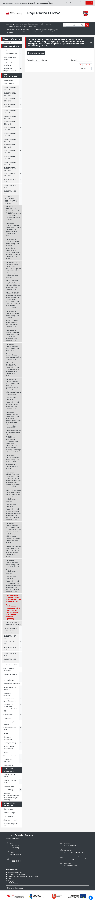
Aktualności (7, 43)
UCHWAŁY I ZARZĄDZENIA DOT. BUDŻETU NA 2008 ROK (21, 26)
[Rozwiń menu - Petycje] (20, 733)
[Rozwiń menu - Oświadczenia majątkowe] (20, 64)
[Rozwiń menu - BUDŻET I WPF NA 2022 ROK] (20, 111)
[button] (80, 64)
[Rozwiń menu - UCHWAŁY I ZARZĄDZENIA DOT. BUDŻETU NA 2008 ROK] (20, 200)
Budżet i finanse (33, 24)
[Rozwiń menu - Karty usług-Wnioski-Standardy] (20, 688)
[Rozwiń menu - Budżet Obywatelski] (20, 665)
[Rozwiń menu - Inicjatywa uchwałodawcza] (20, 679)
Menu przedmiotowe (21, 24)
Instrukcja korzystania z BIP (11, 825)
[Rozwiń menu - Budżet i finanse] (20, 83)
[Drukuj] (91, 43)
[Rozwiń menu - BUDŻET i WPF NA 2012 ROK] (20, 169)
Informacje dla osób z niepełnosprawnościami (23, 877)
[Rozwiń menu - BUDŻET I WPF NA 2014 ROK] (20, 157)
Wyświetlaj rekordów (37, 60)
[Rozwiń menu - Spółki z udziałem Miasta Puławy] (20, 747)
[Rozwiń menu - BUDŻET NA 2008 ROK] (20, 192)
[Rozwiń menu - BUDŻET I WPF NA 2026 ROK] (20, 88)
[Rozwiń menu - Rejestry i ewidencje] (20, 743)
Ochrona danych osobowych (8, 723)
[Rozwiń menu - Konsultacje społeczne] (20, 694)
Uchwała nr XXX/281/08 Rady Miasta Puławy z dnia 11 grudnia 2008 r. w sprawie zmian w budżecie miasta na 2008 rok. (13, 551)
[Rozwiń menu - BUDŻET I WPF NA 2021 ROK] (20, 117)
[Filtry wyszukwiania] (64, 25)
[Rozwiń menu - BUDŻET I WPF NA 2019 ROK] (20, 129)
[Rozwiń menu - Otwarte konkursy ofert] (20, 729)
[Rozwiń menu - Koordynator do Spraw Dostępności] (20, 700)
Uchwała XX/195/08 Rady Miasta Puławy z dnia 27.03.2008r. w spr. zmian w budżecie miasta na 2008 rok (13, 285)
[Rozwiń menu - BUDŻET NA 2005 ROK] (20, 648)
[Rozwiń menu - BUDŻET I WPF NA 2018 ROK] (20, 134)
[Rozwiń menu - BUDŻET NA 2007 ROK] (20, 637)
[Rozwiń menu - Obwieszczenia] (20, 714)
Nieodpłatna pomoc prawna (10, 776)
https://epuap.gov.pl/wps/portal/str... (76, 859)
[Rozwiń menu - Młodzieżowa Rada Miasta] (20, 58)
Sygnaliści (6, 752)
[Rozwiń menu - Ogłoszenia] (20, 718)
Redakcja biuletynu (9, 813)
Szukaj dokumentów (36, 53)
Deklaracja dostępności (15, 872)
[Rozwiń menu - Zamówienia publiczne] (20, 760)
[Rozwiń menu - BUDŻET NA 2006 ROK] (20, 643)
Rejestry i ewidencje (9, 743)
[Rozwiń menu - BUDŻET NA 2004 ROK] (20, 654)
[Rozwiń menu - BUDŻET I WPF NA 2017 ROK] (20, 140)
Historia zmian (8, 816)
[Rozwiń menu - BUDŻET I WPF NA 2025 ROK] (20, 94)
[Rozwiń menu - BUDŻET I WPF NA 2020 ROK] (20, 123)
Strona (83, 68)
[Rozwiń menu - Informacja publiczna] (20, 674)
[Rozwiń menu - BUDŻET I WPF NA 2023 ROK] (20, 105)
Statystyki (11, 881)
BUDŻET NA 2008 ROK (45, 24)
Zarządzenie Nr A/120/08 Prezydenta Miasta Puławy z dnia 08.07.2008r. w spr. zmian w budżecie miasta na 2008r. (12, 403)
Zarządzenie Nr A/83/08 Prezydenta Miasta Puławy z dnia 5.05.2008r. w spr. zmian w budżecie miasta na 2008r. (12, 335)
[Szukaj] (87, 25)
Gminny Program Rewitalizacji (9, 669)
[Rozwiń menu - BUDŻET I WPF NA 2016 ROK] (20, 146)
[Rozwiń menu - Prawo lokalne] (20, 80)
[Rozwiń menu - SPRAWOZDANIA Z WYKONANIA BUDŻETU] (20, 630)
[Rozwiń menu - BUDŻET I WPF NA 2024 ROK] (20, 100)
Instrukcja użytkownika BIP (17, 874)
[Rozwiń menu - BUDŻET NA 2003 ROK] (20, 660)
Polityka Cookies (13, 883)
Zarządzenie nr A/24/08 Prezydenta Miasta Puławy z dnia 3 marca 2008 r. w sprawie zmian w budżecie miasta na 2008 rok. (13, 229)
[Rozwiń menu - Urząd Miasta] (20, 50)
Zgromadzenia (8, 765)
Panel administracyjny (14, 888)
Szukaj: (81, 60)
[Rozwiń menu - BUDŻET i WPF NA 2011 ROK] (20, 175)
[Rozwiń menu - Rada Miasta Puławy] (20, 53)
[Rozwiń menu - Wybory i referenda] (20, 756)
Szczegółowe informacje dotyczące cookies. (40, 3)
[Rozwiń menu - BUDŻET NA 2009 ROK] (20, 186)
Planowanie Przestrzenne (7, 738)
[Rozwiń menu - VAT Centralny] (20, 789)
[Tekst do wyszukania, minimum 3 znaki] (75, 25)
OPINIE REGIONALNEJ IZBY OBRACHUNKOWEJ (13, 623)
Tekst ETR (11, 879)
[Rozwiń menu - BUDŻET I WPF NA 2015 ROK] (20, 152)
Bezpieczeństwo (8, 786)
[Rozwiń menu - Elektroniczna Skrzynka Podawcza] (20, 70)
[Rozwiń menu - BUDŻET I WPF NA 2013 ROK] (20, 163)
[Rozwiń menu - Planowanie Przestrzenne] (20, 738)
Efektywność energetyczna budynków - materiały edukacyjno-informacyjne (12, 796)
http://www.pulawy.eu (71, 866)
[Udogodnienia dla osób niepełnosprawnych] (91, 898)
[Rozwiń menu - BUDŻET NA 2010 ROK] (20, 180)
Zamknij (89, 3)
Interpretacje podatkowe (11, 684)
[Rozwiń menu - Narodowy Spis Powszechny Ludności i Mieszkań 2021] (20, 708)
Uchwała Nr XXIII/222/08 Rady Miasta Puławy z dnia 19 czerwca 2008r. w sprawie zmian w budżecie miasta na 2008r (12, 369)
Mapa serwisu (8, 809)
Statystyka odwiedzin (10, 820)
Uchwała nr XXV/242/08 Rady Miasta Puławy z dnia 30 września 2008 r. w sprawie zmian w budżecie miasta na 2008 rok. (13, 495)
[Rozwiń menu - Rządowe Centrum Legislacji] (20, 781)
